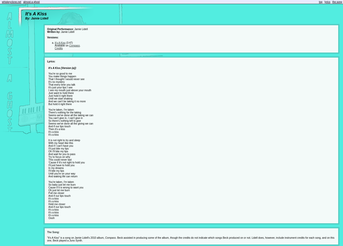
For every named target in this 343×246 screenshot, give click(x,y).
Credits (59, 48)
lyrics (327, 2)
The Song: (53, 232)
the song (337, 2)
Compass (74, 45)
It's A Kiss (60, 42)
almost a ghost (31, 2)
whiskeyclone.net (11, 2)
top (321, 2)
